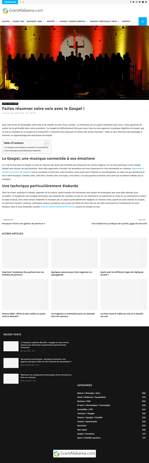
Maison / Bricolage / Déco (103, 21)
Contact (126, 21)
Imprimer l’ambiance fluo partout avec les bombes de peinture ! (23, 273)
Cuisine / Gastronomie (87, 421)
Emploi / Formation (86, 434)
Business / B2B (34, 21)
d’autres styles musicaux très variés (57, 206)
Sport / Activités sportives (89, 438)
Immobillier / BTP (85, 409)
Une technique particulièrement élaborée (23, 150)
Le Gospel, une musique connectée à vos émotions (26, 147)
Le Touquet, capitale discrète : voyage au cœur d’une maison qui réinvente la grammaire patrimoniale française (45, 345)
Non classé (82, 430)
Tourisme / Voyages (86, 413)
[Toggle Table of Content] (45, 143)
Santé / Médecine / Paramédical (91, 397)
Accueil (6, 21)
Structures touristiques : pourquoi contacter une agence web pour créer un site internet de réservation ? (46, 360)
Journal (7, 113)
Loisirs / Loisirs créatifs (72, 21)
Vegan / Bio (18, 21)
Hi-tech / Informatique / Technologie (93, 405)
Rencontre (81, 425)
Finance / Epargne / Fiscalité (90, 417)
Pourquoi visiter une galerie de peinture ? (23, 223)
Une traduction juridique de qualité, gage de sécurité (119, 223)
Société (50, 21)
